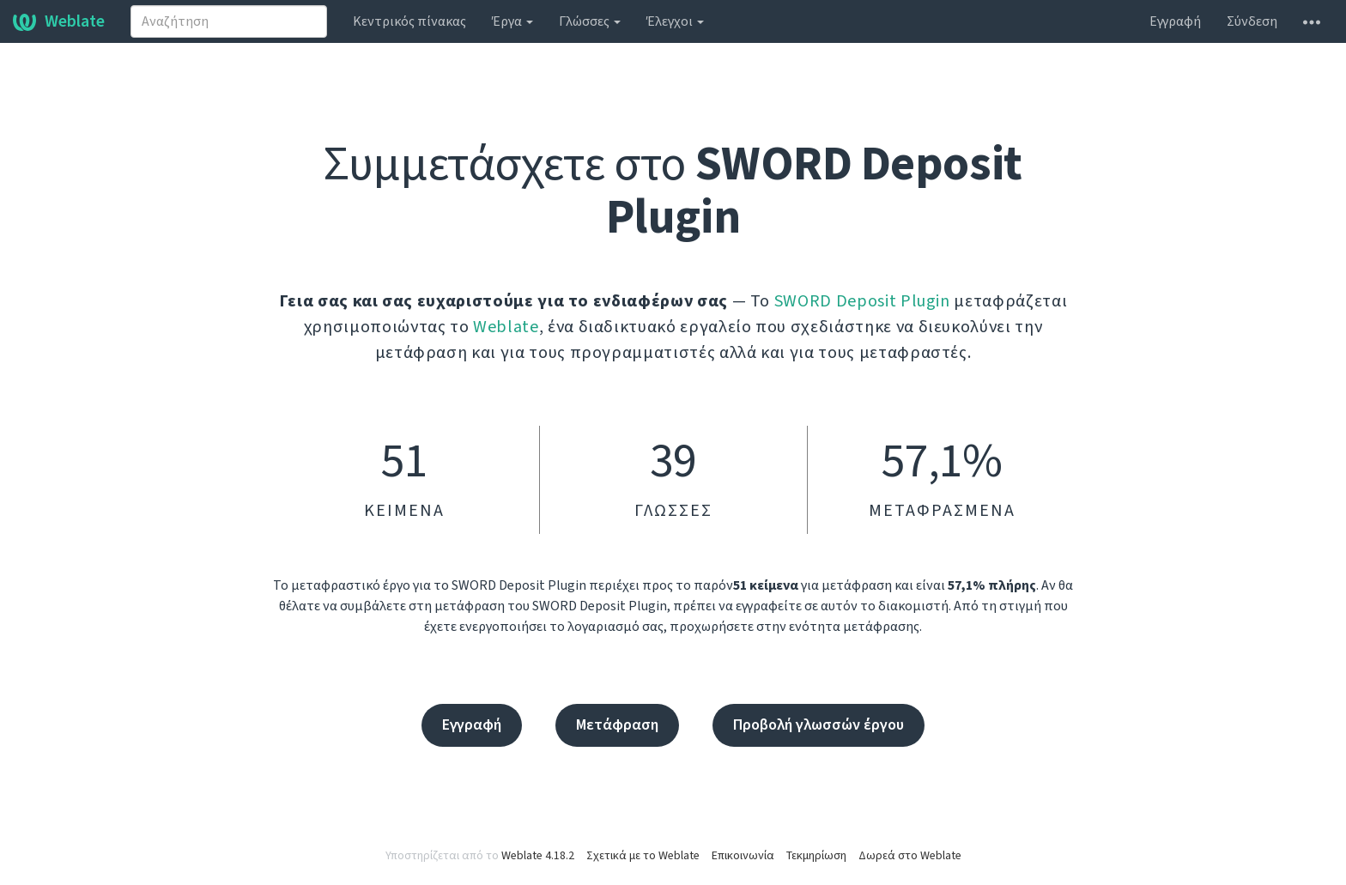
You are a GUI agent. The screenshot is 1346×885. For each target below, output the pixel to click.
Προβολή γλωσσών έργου (818, 725)
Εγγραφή (1175, 21)
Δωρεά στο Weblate (909, 855)
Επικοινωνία (743, 855)
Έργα (512, 21)
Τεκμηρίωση (816, 855)
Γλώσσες (590, 21)
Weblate (59, 21)
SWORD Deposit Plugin (862, 301)
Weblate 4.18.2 (537, 855)
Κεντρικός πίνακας (409, 21)
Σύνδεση (1252, 21)
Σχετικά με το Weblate (643, 855)
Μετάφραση (617, 725)
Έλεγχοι (675, 21)
